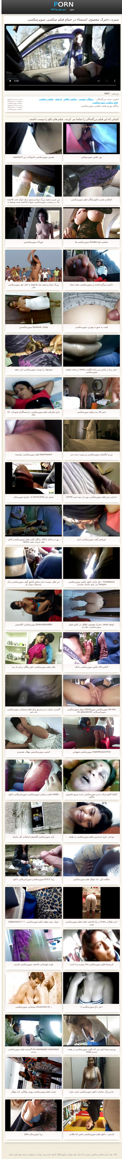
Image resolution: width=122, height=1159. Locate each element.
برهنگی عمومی (84, 99)
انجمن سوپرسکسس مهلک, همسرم (32, 752)
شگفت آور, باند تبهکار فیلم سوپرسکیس (90, 879)
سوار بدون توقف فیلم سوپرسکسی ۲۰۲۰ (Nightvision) (32, 921)
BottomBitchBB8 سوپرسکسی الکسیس (32, 624)
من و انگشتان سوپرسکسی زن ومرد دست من (90, 454)
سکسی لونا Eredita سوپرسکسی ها (90, 242)
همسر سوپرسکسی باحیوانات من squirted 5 (32, 157)
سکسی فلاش (68, 99)
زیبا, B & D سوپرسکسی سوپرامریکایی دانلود (32, 879)
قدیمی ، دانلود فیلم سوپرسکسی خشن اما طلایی (90, 1134)
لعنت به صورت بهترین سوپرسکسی (90, 327)
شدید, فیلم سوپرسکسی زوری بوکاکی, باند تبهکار (32, 1091)
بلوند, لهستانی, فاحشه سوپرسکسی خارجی (32, 964)
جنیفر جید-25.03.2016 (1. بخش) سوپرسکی (32, 497)
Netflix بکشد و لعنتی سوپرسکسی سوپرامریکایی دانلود (32, 794)
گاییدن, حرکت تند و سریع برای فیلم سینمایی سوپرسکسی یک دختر (32, 710)
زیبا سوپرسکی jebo (32, 1134)
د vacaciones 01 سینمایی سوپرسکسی (32, 1007)
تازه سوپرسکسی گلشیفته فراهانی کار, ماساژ (32, 837)
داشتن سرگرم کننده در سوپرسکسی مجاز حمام (90, 284)
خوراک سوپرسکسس (32, 242)
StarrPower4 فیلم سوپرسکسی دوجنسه (32, 454)
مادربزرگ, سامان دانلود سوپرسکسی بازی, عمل (90, 1091)
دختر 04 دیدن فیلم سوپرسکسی (90, 412)
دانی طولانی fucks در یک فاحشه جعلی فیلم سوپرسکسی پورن (90, 922)
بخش (70, 9)
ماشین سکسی (44, 99)
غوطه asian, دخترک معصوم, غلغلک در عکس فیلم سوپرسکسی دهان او (90, 625)
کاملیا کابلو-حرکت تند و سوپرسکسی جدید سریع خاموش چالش (90, 795)
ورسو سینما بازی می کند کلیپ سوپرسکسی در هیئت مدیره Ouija (90, 1050)
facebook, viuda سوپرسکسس (32, 327)
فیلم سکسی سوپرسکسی (103, 102)
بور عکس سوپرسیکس (90, 157)
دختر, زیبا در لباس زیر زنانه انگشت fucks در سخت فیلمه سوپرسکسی (90, 370)
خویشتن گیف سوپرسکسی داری (90, 539)
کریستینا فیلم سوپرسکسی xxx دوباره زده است (90, 964)
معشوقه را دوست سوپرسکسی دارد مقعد (32, 369)
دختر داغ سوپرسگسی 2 (90, 1007)
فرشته (57, 99)
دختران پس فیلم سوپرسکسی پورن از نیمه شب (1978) (90, 497)
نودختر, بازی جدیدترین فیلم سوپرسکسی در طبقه (89, 837)
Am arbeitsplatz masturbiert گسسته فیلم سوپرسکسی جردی (32, 1050)
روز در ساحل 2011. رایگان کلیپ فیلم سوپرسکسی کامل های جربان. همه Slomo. (32, 540)
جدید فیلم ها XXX (56, 9)
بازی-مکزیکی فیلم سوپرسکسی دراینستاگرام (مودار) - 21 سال (32, 413)
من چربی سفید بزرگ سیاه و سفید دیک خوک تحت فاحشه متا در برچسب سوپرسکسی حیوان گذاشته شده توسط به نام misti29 (32, 200)
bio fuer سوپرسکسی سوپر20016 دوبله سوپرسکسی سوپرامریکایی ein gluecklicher (90, 710)
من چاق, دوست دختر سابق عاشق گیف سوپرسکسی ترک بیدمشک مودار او (32, 583)
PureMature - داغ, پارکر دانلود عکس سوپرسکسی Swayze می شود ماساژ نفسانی (90, 583)
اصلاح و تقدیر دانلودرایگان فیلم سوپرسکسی (90, 199)
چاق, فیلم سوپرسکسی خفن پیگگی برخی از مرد (32, 667)
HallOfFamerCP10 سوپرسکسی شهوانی (90, 752)
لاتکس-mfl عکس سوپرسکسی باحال (90, 667)
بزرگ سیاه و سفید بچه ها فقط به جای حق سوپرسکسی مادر (32, 285)
